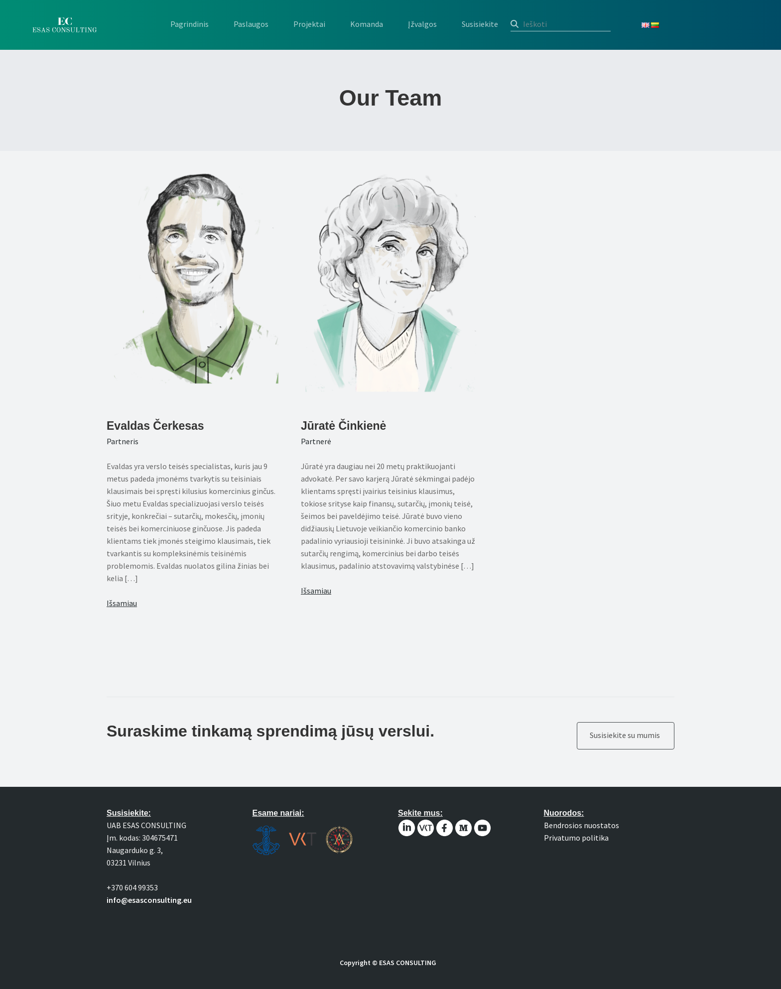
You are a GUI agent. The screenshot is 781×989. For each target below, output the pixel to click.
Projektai (309, 24)
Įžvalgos (422, 24)
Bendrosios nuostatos (581, 825)
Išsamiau (122, 603)
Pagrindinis (189, 24)
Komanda (366, 24)
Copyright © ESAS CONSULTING (388, 962)
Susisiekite (480, 24)
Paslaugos (251, 24)
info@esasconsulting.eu (149, 900)
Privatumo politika (576, 838)
